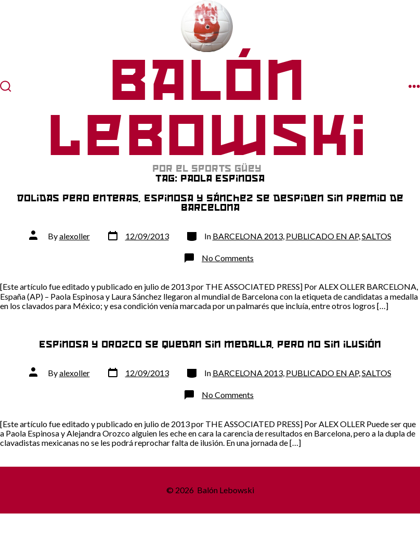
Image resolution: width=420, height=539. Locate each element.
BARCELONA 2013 (248, 236)
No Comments (228, 258)
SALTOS (376, 236)
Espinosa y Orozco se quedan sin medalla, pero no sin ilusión (210, 344)
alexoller (74, 236)
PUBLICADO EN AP (322, 236)
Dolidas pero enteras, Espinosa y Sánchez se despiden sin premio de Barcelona (210, 202)
